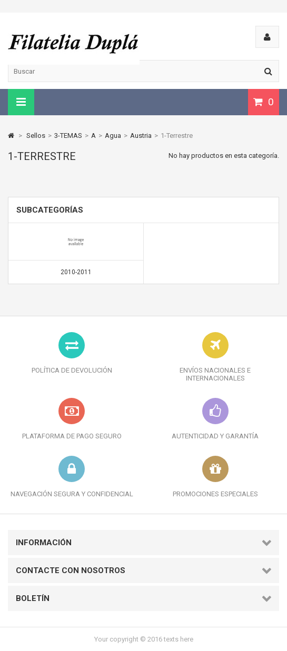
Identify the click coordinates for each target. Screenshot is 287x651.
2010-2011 (76, 272)
